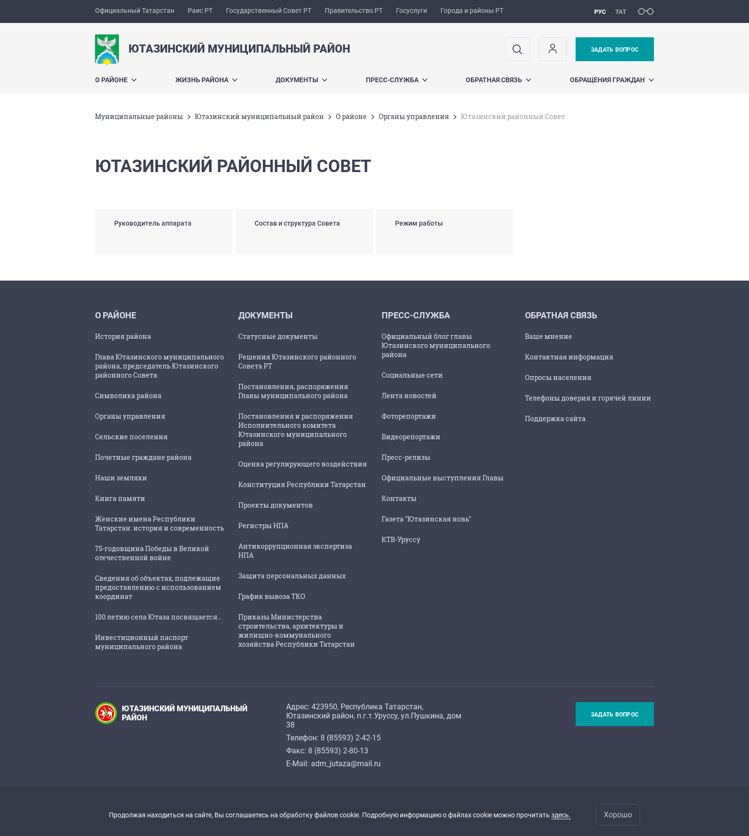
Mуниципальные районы (139, 116)
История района (123, 336)
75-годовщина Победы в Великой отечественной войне (152, 553)
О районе (116, 80)
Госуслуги (411, 10)
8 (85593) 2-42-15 (351, 737)
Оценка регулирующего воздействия (302, 463)
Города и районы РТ (471, 10)
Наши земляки (121, 477)
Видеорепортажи (411, 436)
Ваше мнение (548, 336)
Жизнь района (206, 80)
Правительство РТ (354, 10)
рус (600, 11)
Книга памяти (120, 498)
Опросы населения (558, 377)
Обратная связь (498, 80)
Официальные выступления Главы (442, 477)
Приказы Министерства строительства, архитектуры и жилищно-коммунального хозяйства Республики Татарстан (296, 630)
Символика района (128, 395)
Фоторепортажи (409, 416)
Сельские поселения (131, 436)
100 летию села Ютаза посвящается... (158, 616)
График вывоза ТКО (271, 596)
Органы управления (414, 116)
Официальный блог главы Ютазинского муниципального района (436, 345)
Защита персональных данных (292, 575)
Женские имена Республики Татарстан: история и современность (159, 523)
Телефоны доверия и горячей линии (588, 397)
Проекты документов (275, 505)
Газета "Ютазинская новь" (426, 518)
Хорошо (618, 814)
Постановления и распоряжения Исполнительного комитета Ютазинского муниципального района (295, 430)
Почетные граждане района (143, 457)
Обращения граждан (612, 80)
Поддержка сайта (555, 418)
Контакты (399, 498)
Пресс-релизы (406, 457)
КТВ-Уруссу (401, 539)
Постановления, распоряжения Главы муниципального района (293, 391)
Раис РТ (200, 10)
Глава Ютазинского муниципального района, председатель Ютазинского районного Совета (159, 366)
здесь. (561, 815)
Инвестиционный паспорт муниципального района (141, 642)
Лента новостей (409, 395)
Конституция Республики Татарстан (302, 484)
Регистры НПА (263, 525)
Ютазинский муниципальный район (259, 116)
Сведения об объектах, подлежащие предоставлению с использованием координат (158, 587)
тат (620, 11)
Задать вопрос (615, 49)
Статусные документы (278, 336)
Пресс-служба (397, 80)
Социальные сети (412, 375)
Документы (301, 80)
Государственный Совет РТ (268, 10)
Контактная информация (569, 356)
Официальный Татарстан (134, 10)
